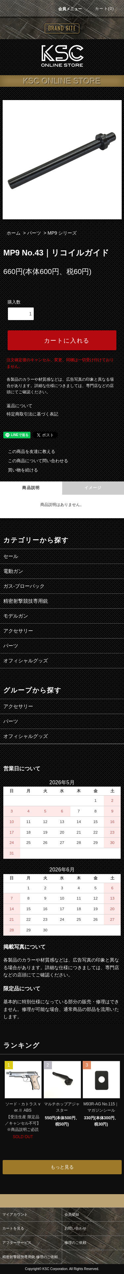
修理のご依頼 (75, 1243)
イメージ (93, 487)
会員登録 (71, 1214)
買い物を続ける (19, 470)
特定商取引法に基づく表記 (32, 414)
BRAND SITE (62, 28)
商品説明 (31, 487)
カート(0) (100, 8)
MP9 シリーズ (62, 233)
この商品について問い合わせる (34, 460)
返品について (19, 405)
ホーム (14, 233)
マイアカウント (15, 1214)
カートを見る (13, 1228)
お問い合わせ (75, 1228)
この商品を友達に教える (27, 451)
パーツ (34, 233)
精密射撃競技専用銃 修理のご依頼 (30, 1257)
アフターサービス (16, 1243)
